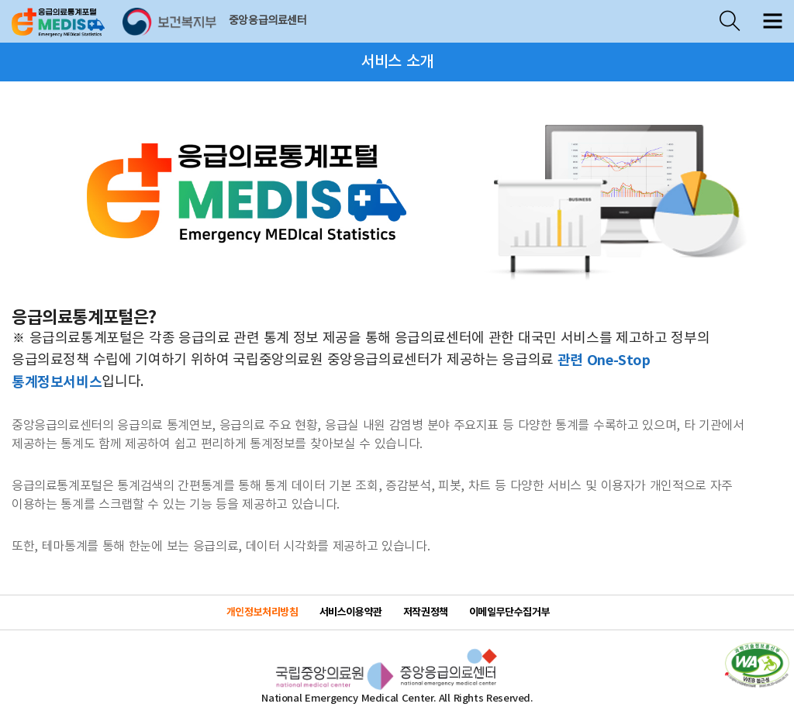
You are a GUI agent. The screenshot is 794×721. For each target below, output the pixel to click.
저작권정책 (425, 612)
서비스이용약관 (350, 612)
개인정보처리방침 (262, 612)
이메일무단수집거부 (510, 612)
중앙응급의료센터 (268, 21)
